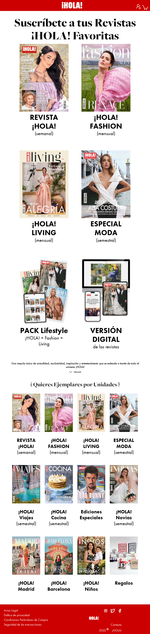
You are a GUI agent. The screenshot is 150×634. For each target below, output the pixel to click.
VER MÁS (75, 372)
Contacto (116, 625)
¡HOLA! (116, 630)
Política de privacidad (16, 615)
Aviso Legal (11, 610)
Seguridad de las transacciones (23, 624)
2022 (102, 630)
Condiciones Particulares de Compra (26, 620)
